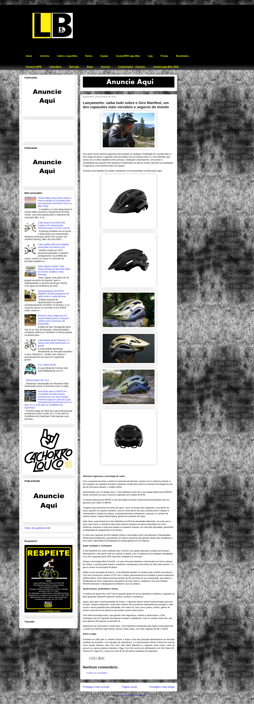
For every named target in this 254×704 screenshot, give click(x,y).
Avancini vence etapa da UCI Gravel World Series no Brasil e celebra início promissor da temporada (53, 319)
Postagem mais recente (96, 687)
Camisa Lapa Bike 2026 (165, 67)
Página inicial (129, 687)
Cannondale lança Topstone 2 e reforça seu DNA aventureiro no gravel (54, 343)
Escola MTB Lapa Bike (128, 56)
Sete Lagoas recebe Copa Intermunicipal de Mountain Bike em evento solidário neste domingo (54, 270)
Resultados (182, 56)
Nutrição (74, 67)
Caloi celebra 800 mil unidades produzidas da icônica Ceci (53, 245)
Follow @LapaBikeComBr (37, 528)
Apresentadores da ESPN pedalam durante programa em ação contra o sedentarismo (53, 294)
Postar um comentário (97, 673)
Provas (164, 56)
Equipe (104, 56)
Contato (44, 56)
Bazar (90, 67)
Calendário (55, 67)
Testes (88, 56)
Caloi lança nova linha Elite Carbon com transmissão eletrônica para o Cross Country (54, 225)
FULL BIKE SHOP (47, 364)
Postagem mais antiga (162, 687)
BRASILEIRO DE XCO (37, 380)
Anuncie (105, 67)
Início (29, 56)
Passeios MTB (33, 67)
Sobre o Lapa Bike (67, 56)
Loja (150, 56)
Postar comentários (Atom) (132, 695)
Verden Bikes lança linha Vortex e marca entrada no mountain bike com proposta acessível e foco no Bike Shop (55, 202)
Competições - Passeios (131, 67)
